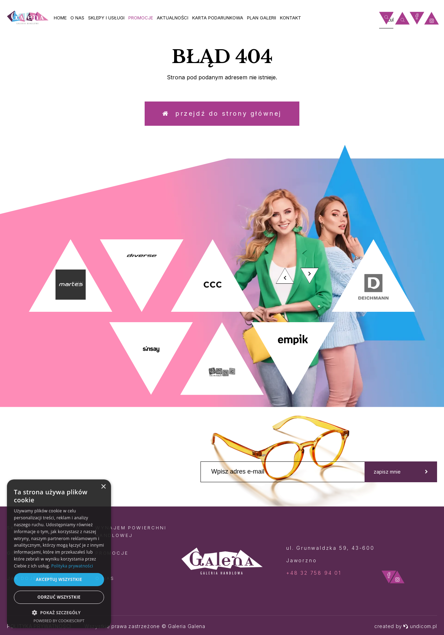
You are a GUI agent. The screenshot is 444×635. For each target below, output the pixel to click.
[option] (222, 317)
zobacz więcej (383, 198)
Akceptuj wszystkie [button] (59, 579)
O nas (77, 17)
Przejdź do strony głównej (222, 113)
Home (60, 17)
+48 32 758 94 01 (313, 573)
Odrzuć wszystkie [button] (58, 597)
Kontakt (290, 17)
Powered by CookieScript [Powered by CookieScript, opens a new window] (59, 620)
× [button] (103, 487)
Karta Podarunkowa (217, 17)
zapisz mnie (401, 472)
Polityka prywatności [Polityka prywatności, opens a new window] (72, 566)
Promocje (140, 17)
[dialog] (59, 553)
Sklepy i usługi (106, 17)
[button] (59, 612)
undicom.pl (420, 626)
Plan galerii (261, 17)
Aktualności (172, 17)
